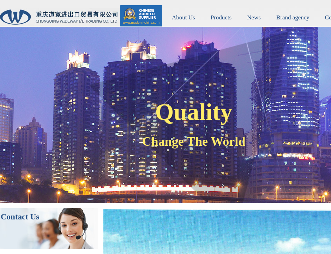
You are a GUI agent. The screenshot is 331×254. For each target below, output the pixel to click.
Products (221, 17)
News (254, 17)
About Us (183, 17)
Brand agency (292, 17)
